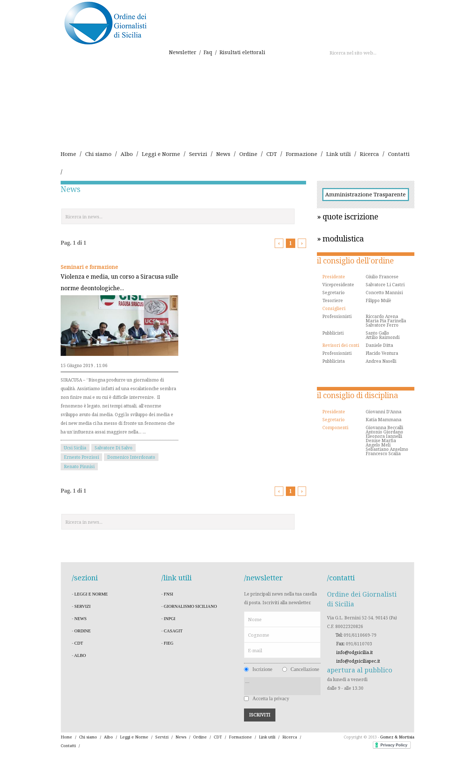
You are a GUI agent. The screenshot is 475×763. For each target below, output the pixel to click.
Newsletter (182, 52)
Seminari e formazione (89, 266)
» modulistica (340, 239)
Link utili (338, 153)
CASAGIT (173, 630)
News (223, 153)
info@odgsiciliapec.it (358, 661)
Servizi (198, 153)
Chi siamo (98, 153)
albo (80, 655)
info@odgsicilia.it (354, 652)
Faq (208, 52)
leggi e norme (91, 594)
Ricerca (369, 153)
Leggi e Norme (161, 153)
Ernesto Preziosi (81, 457)
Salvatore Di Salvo (113, 448)
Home (68, 153)
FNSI (168, 594)
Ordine (248, 153)
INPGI (169, 618)
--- (282, 686)
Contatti (399, 153)
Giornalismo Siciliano (190, 606)
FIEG (169, 643)
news (80, 618)
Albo (127, 153)
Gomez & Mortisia (397, 737)
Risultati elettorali (242, 52)
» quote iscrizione (347, 217)
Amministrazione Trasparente (365, 194)
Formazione (301, 153)
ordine (82, 630)
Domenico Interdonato (131, 457)
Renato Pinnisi (79, 466)
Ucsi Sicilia (75, 448)
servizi (82, 606)
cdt (78, 643)
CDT (271, 153)
